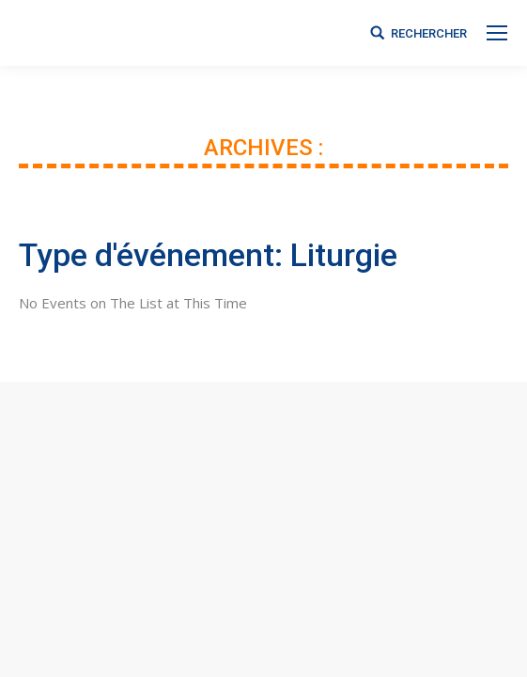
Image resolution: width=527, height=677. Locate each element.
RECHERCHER (429, 33)
